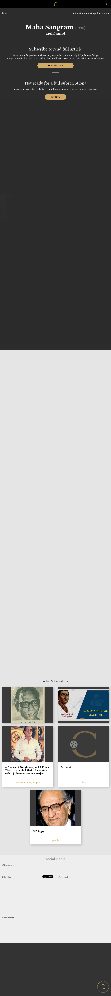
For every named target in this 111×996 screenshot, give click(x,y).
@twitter (6, 877)
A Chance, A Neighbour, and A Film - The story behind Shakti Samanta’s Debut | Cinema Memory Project (27, 770)
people (55, 840)
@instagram (8, 865)
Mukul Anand (55, 33)
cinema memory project (28, 782)
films (4, 13)
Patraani (66, 767)
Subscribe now (55, 65)
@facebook (63, 877)
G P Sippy (38, 831)
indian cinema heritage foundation (90, 13)
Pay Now (55, 97)
